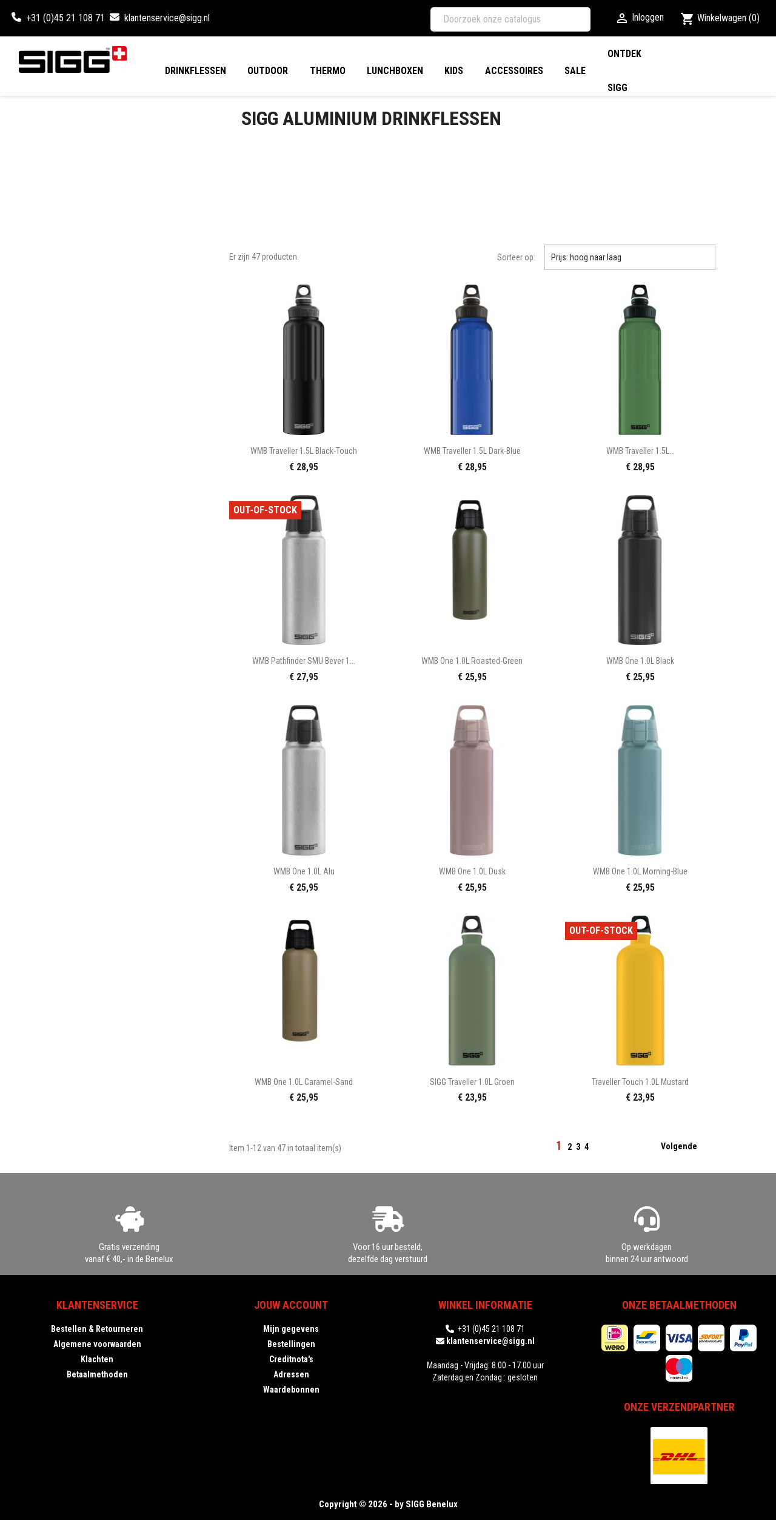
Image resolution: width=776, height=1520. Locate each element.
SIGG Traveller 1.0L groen (472, 1082)
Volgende (686, 1147)
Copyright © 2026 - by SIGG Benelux (388, 1504)
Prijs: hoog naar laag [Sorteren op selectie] (630, 257)
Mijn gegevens (291, 1329)
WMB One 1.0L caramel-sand (304, 1082)
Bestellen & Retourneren (97, 1329)
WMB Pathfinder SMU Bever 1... (303, 661)
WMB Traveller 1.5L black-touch (303, 451)
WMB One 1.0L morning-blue (640, 871)
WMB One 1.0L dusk (472, 871)
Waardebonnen (291, 1389)
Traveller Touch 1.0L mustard (640, 1082)
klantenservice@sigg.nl (167, 18)
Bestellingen (291, 1344)
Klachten (97, 1359)
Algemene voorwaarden (97, 1344)
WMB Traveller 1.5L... (640, 451)
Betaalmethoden (97, 1374)
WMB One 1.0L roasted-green (472, 661)
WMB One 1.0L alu (304, 871)
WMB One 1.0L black (640, 661)
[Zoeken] (510, 19)
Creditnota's (291, 1359)
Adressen (291, 1374)
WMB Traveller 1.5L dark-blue (472, 451)
